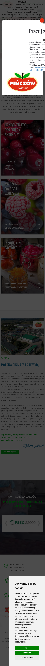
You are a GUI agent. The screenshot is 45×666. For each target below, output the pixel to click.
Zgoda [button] (27, 648)
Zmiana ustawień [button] (27, 658)
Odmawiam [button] (27, 653)
